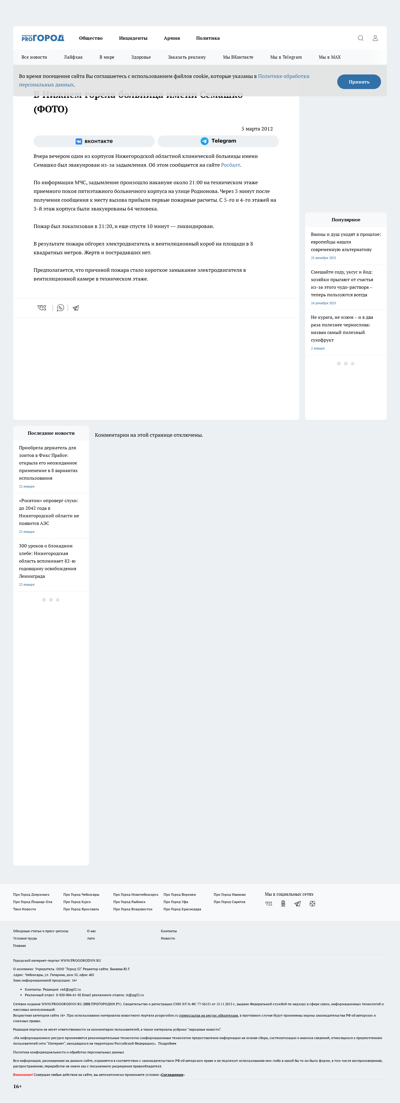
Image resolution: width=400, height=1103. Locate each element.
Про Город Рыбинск (129, 902)
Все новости (34, 57)
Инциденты (133, 38)
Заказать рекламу (187, 57)
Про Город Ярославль (81, 909)
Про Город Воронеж (180, 894)
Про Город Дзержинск (31, 894)
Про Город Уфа (176, 902)
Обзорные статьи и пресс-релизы (40, 931)
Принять (359, 82)
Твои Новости (24, 909)
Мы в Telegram (286, 57)
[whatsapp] (60, 308)
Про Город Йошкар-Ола (32, 902)
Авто (91, 938)
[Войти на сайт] (375, 38)
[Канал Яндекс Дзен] (312, 903)
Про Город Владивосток (132, 909)
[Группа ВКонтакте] (94, 141)
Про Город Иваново (230, 894)
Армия (172, 38)
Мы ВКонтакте (238, 57)
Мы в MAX (330, 57)
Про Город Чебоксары (81, 894)
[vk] (42, 308)
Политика (208, 38)
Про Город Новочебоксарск (135, 894)
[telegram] (78, 308)
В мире (107, 57)
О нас (91, 931)
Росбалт (230, 164)
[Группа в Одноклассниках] (283, 903)
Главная (19, 945)
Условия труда (25, 938)
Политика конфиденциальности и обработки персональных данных (68, 1052)
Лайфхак (73, 57)
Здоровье (141, 57)
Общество (91, 38)
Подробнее (167, 1043)
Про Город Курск (77, 902)
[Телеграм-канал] (218, 141)
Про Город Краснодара (182, 909)
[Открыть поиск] (360, 38)
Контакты (169, 931)
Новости (168, 938)
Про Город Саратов (229, 902)
